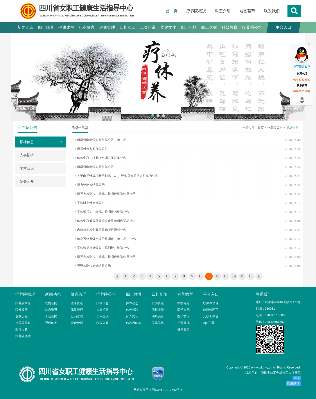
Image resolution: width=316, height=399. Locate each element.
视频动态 (51, 323)
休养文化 (132, 316)
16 (251, 276)
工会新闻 (51, 316)
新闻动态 (25, 27)
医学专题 (183, 303)
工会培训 (148, 27)
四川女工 (127, 27)
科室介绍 (223, 11)
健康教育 (183, 329)
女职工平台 (210, 316)
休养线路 (132, 309)
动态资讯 (51, 309)
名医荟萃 (247, 11)
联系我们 (272, 11)
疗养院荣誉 (23, 323)
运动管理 (77, 316)
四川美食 (158, 316)
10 (201, 276)
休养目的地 (133, 323)
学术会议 (27, 168)
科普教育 (229, 27)
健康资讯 (77, 303)
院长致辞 (21, 309)
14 (234, 276)
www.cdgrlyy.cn (261, 367)
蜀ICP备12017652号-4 (167, 390)
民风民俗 (158, 323)
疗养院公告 (252, 27)
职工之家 (209, 27)
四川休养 (46, 27)
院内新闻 (51, 303)
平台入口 (283, 27)
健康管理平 (210, 309)
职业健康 (87, 27)
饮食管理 (77, 323)
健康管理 (107, 27)
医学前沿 (183, 316)
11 (209, 276)
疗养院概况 (196, 11)
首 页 (172, 11)
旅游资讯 (158, 303)
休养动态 (132, 303)
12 (217, 276)
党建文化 (168, 27)
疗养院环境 (23, 336)
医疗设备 (21, 329)
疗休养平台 (210, 303)
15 (242, 276)
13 (226, 276)
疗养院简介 (23, 303)
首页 (261, 127)
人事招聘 (27, 155)
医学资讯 (183, 309)
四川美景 (158, 309)
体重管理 (77, 309)
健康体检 (66, 27)
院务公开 (27, 181)
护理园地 (183, 323)
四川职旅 (189, 27)
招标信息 (27, 142)
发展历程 (21, 316)
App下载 (209, 323)
